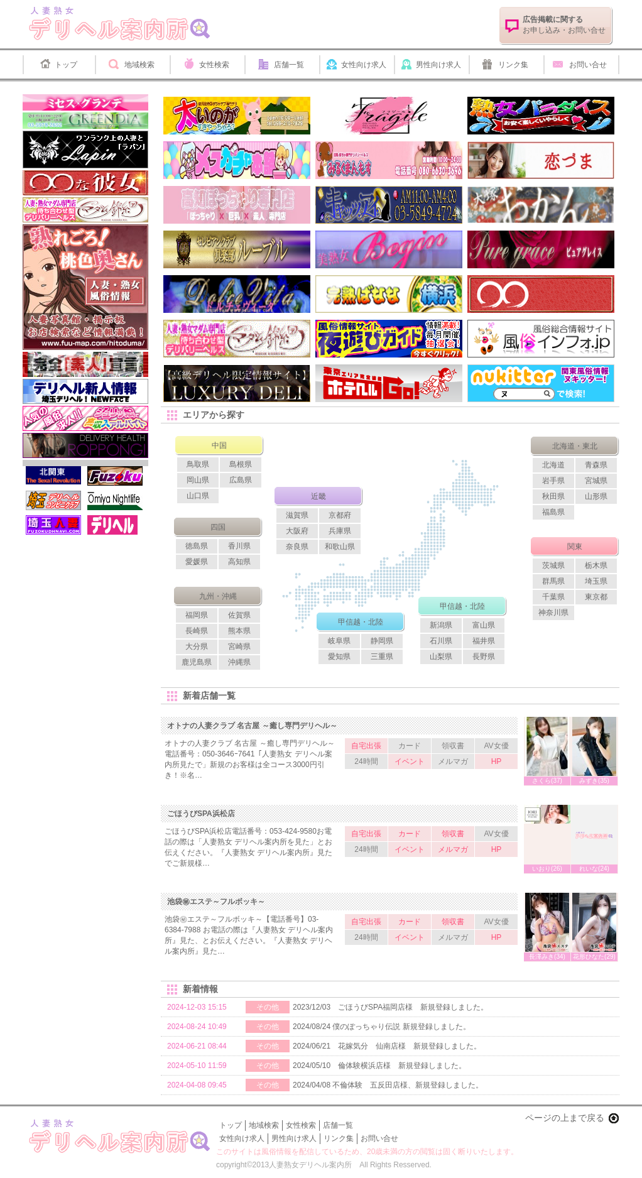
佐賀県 (239, 615)
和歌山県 (340, 546)
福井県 (483, 640)
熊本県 (239, 630)
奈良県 (297, 546)
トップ (66, 64)
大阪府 (297, 530)
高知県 (239, 561)
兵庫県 (340, 530)
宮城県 (596, 480)
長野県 (483, 656)
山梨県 (441, 656)
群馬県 (553, 581)
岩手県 (553, 480)
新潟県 (441, 625)
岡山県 (198, 480)
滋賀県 (297, 515)
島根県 (240, 464)
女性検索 (214, 64)
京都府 (340, 515)
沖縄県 (239, 662)
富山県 (483, 625)
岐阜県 (339, 640)
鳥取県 (198, 464)
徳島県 (196, 546)
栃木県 (596, 565)
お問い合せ (588, 64)
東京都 (596, 596)
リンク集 (513, 64)
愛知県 (339, 656)
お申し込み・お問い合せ (564, 25)
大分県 (196, 646)
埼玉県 (596, 581)
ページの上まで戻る (564, 1118)
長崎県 (196, 630)
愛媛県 (196, 561)
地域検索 (139, 64)
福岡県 (196, 615)
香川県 (239, 546)
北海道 (553, 465)
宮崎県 (239, 646)
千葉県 (553, 596)
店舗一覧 (289, 64)
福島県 (553, 512)
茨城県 (553, 565)
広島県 (240, 480)
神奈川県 (553, 612)
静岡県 (382, 640)
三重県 (382, 656)
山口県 (198, 495)
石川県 (441, 640)
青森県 (596, 465)
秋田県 (553, 496)
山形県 (596, 496)
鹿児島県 (197, 662)
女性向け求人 (363, 64)
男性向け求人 (438, 64)
